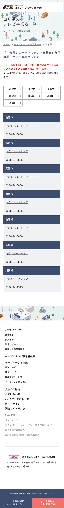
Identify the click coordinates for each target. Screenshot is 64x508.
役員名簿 (9, 339)
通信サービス (11, 372)
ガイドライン (12, 403)
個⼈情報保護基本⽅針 (16, 430)
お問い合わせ (12, 394)
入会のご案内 (12, 389)
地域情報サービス (13, 377)
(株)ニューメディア (17, 151)
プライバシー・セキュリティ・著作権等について (28, 425)
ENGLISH (10, 415)
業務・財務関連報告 (14, 349)
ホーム (6, 44)
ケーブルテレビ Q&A (15, 382)
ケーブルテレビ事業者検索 (27, 44)
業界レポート (11, 344)
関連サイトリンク (15, 408)
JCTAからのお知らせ (17, 399)
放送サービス (11, 367)
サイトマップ (11, 420)
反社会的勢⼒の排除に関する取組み (22, 435)
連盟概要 (9, 335)
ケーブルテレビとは (16, 362)
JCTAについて (13, 330)
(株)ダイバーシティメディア (22, 126)
